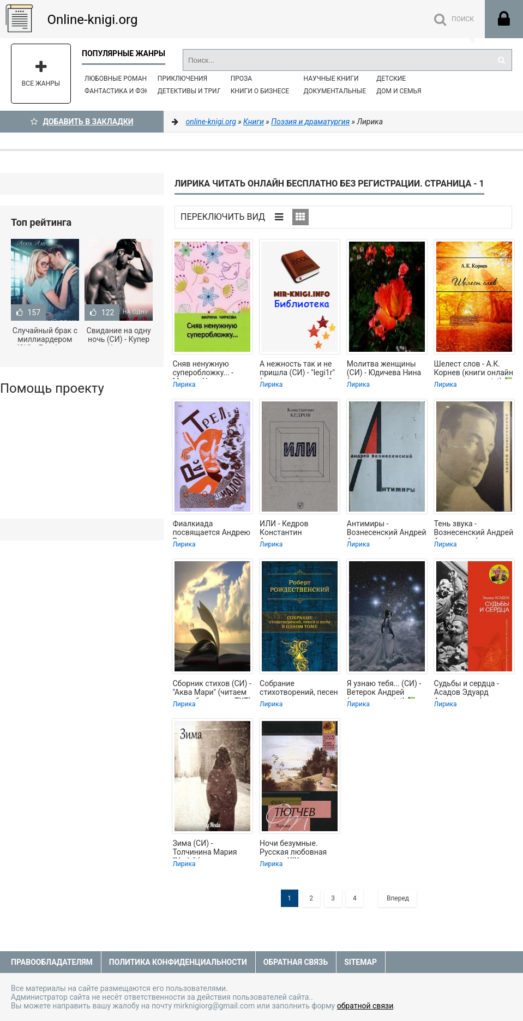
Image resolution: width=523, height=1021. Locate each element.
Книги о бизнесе (260, 91)
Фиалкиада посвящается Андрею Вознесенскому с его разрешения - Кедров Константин (211, 529)
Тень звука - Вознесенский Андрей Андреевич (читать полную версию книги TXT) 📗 (474, 529)
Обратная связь (295, 962)
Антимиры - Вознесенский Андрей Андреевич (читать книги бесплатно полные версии (386, 529)
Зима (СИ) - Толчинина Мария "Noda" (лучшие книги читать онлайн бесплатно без (210, 848)
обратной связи (365, 1005)
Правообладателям (52, 962)
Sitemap (360, 962)
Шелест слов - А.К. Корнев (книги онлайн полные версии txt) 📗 (474, 369)
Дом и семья (398, 91)
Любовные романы (118, 78)
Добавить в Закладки (82, 121)
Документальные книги (346, 91)
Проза (241, 78)
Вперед (398, 898)
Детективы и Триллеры (199, 91)
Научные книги (330, 78)
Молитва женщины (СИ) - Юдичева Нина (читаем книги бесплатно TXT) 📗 (384, 369)
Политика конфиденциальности (178, 962)
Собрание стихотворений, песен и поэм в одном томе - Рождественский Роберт (299, 689)
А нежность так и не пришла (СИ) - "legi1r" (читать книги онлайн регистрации (298, 369)
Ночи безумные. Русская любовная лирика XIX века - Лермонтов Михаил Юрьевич (295, 848)
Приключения (182, 78)
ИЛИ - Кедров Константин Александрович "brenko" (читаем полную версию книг (297, 529)
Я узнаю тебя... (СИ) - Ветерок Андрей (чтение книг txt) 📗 (384, 689)
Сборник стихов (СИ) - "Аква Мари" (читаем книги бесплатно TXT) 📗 (211, 689)
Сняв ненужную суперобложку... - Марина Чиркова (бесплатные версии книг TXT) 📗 (208, 369)
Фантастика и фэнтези (125, 91)
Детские (391, 78)
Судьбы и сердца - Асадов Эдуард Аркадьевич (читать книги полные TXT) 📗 (474, 689)
